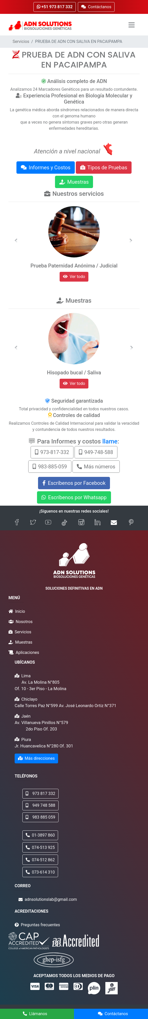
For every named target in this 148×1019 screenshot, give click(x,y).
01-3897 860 (40, 835)
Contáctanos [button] (96, 6)
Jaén (26, 716)
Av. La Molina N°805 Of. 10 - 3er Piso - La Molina (40, 685)
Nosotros (24, 621)
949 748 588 (40, 805)
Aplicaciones (27, 652)
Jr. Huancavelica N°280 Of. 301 (44, 746)
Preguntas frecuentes (40, 924)
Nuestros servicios (78, 193)
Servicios (21, 41)
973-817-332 (52, 452)
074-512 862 (40, 859)
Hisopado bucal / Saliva (74, 372)
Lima (26, 675)
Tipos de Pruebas (103, 167)
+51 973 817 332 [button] (55, 6)
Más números (96, 467)
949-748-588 (96, 452)
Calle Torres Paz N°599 (36, 705)
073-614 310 (40, 872)
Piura (26, 739)
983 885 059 (40, 817)
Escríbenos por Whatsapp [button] (74, 497)
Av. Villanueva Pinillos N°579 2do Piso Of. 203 (41, 725)
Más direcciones (36, 758)
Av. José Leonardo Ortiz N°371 (87, 705)
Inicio (20, 611)
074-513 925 (40, 847)
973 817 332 (40, 793)
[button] (16, 240)
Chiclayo (29, 699)
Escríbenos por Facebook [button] (74, 483)
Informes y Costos (45, 167)
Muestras (74, 182)
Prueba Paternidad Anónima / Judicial (74, 266)
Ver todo (74, 276)
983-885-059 (50, 467)
